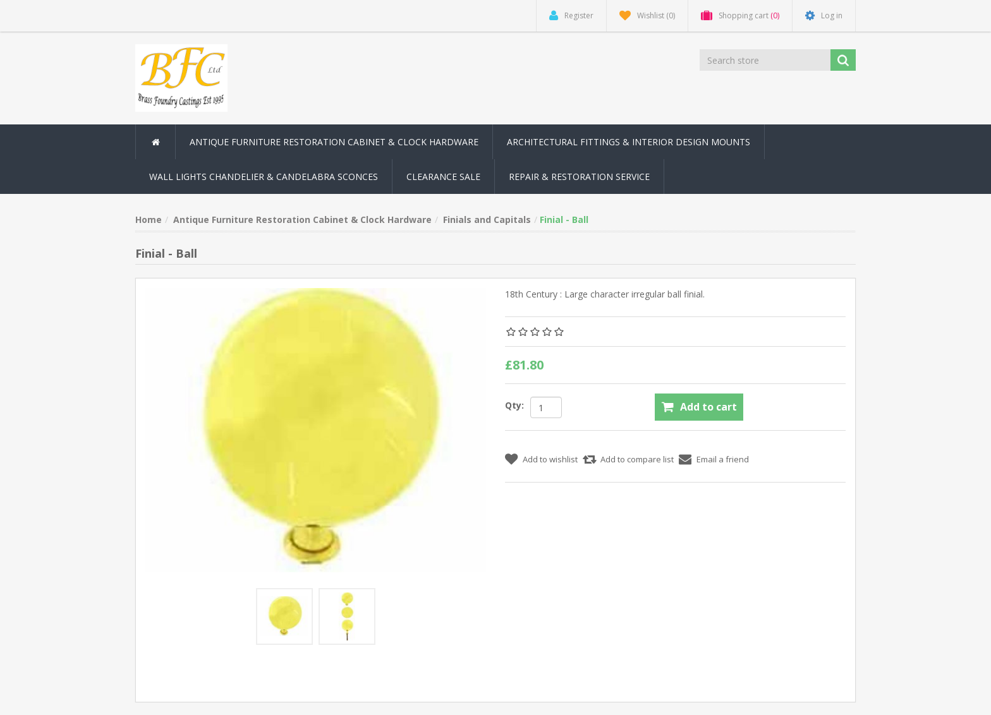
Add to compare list (637, 459)
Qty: (514, 405)
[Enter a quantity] (546, 407)
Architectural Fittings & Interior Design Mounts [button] (628, 142)
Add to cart (708, 407)
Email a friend (722, 459)
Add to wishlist (550, 459)
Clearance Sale (443, 177)
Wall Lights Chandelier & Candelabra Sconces (263, 177)
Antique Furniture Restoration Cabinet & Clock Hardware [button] (334, 142)
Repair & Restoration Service (579, 177)
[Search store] (766, 60)
